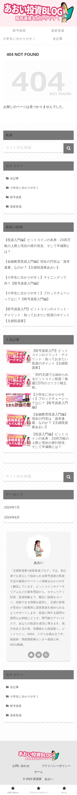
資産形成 (16, 206)
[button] (68, 148)
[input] (38, 147)
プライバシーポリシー (56, 765)
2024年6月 (12, 517)
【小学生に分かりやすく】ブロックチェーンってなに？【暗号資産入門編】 (37, 296)
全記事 (14, 178)
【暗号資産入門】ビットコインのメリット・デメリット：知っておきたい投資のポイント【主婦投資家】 (37, 315)
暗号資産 (16, 197)
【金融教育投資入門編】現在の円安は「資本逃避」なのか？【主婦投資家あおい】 (37, 264)
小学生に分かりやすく (24, 187)
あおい (39, 562)
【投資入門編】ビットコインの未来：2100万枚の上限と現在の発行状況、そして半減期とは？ (37, 245)
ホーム (38, 771)
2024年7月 (12, 507)
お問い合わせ (21, 765)
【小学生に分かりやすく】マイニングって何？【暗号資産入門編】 (35, 280)
